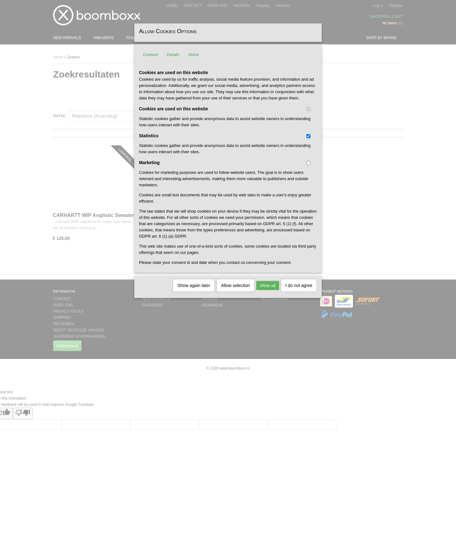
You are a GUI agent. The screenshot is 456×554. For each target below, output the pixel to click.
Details (173, 54)
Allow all (267, 285)
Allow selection (235, 285)
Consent (150, 54)
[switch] (308, 109)
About (193, 54)
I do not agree (298, 285)
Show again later (193, 285)
